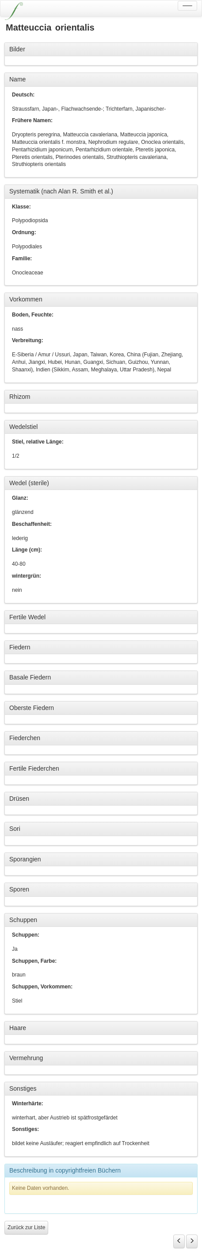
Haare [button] (17, 1027)
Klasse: (21, 207)
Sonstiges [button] (22, 1088)
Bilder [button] (17, 49)
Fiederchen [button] (24, 737)
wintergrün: (26, 576)
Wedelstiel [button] (23, 426)
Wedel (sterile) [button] (29, 482)
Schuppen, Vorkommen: (42, 987)
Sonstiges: (25, 1129)
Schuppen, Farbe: (34, 961)
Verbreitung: (27, 340)
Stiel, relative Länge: (38, 442)
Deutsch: (23, 95)
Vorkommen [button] (25, 299)
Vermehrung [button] (26, 1057)
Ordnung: (24, 232)
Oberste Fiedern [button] (31, 707)
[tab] (101, 49)
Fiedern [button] (19, 647)
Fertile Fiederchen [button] (34, 768)
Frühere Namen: (32, 120)
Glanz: (20, 498)
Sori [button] (14, 828)
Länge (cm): (27, 550)
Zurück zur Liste (26, 1227)
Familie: (22, 258)
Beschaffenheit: (32, 524)
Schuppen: (25, 935)
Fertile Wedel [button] (27, 617)
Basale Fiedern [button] (30, 677)
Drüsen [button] (19, 798)
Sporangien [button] (25, 859)
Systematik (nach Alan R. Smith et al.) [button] (61, 191)
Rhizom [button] (19, 396)
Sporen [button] (19, 889)
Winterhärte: (27, 1103)
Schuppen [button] (23, 919)
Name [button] (17, 79)
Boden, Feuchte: (32, 315)
